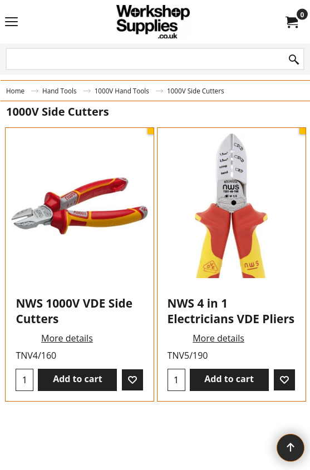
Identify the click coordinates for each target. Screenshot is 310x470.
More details (67, 338)
